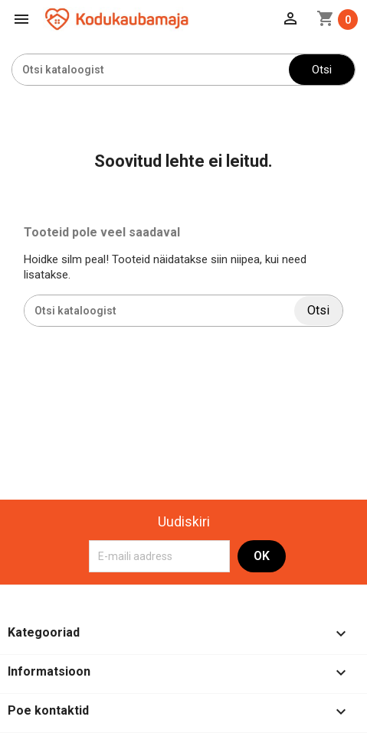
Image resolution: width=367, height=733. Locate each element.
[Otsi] (150, 69)
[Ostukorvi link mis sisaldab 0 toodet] (337, 19)
